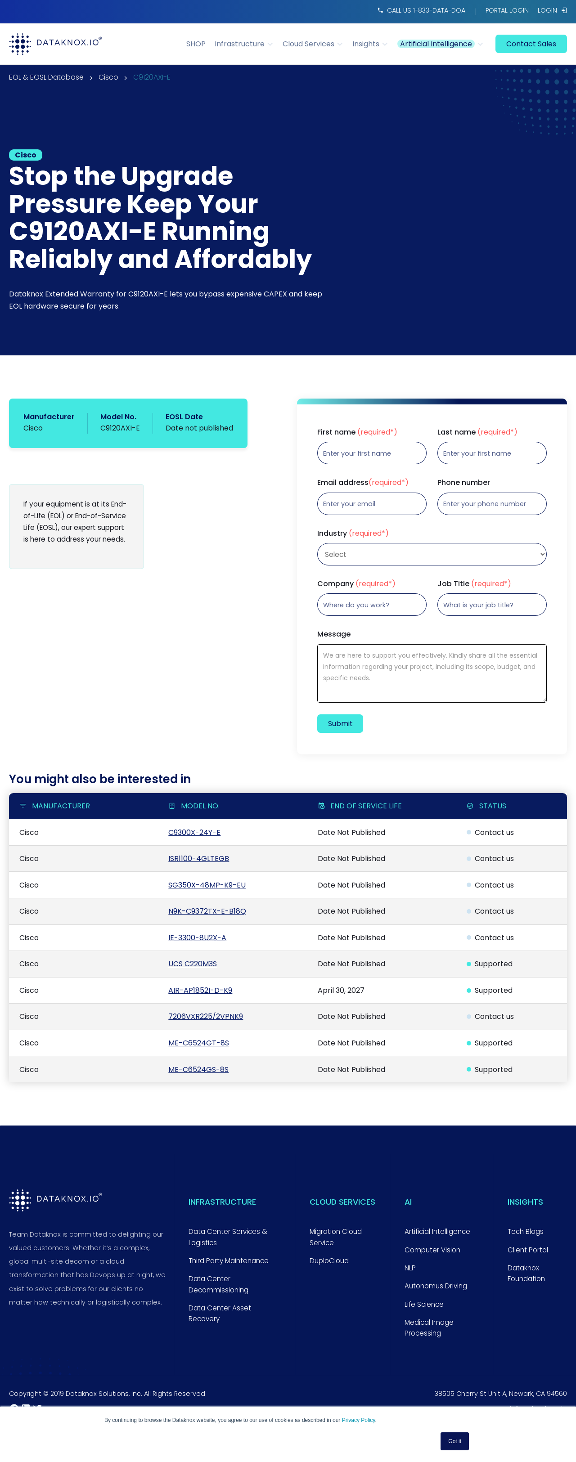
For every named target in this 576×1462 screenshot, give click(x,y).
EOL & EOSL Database (46, 78)
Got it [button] (454, 1441)
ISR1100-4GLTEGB (198, 858)
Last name (477, 432)
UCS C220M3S (192, 964)
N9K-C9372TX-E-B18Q (207, 911)
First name (357, 432)
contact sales (531, 44)
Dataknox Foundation (526, 1273)
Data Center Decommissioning (218, 1284)
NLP (410, 1268)
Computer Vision (432, 1250)
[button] (249, 44)
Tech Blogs (526, 1231)
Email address (363, 483)
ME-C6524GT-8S (198, 1043)
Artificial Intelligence (437, 1231)
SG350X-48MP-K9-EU (207, 885)
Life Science (424, 1304)
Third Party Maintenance (229, 1260)
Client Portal (528, 1250)
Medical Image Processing (429, 1328)
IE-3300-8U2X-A (197, 937)
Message (334, 634)
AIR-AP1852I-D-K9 (200, 990)
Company (356, 584)
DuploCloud (329, 1260)
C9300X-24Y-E (194, 832)
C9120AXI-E (152, 78)
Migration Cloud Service (336, 1237)
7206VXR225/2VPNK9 (205, 1016)
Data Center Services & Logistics (228, 1237)
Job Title (474, 584)
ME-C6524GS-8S (198, 1069)
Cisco (108, 78)
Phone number (463, 483)
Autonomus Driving (436, 1286)
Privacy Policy (358, 1420)
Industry (353, 533)
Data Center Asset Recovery (220, 1313)
